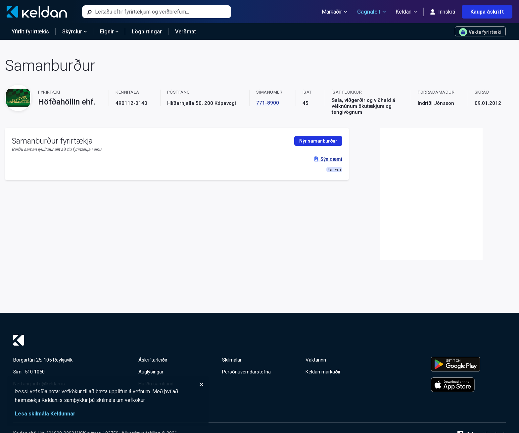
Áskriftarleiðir (152, 360)
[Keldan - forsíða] (37, 12)
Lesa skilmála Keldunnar (45, 414)
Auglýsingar (151, 372)
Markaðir (334, 12)
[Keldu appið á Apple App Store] (468, 384)
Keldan (406, 12)
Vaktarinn (316, 360)
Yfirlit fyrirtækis (30, 31)
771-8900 (267, 103)
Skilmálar (232, 360)
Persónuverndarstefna (246, 372)
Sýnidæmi (328, 159)
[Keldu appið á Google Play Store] (468, 364)
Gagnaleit (371, 12)
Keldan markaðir (323, 372)
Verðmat (185, 31)
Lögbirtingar (147, 31)
